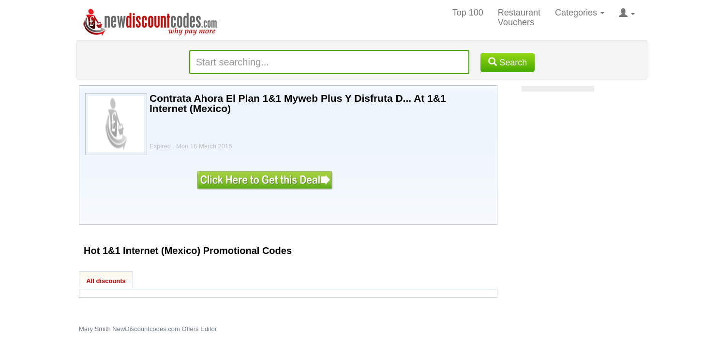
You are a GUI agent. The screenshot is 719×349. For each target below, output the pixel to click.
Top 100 (467, 12)
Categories (579, 12)
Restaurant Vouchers (519, 17)
